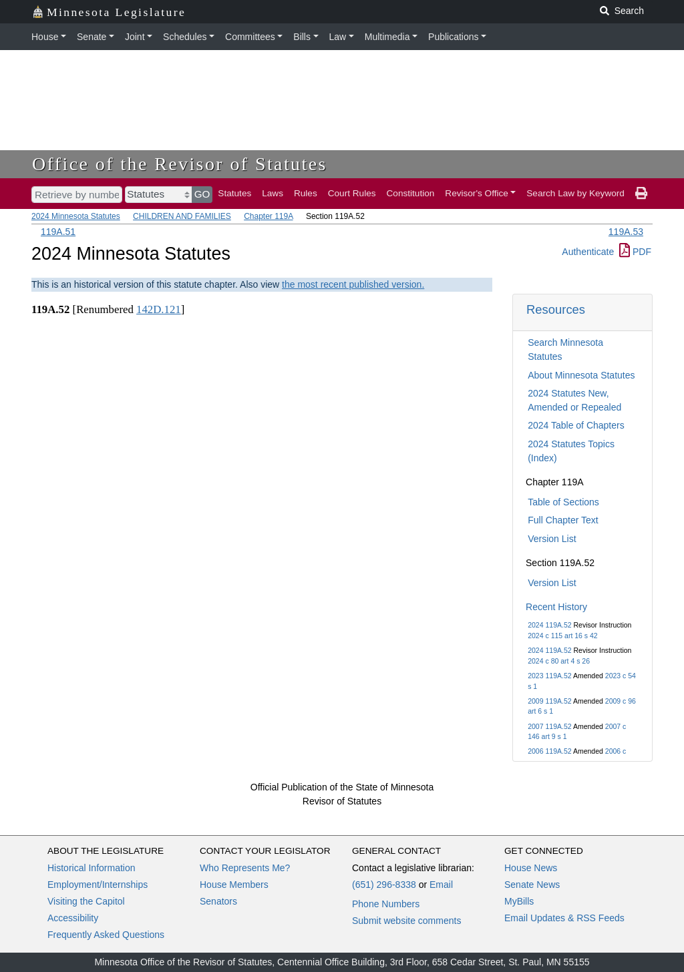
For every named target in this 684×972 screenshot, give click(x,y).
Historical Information (91, 868)
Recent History (556, 606)
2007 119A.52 (549, 726)
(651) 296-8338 (384, 884)
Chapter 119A (268, 216)
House (44, 36)
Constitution (411, 193)
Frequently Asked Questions (105, 934)
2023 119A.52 (549, 676)
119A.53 (626, 231)
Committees (250, 36)
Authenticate (588, 251)
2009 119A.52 (549, 701)
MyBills (519, 901)
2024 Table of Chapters (576, 425)
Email (441, 884)
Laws (272, 193)
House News (530, 868)
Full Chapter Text (563, 520)
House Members (234, 884)
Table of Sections (563, 502)
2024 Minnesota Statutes (75, 216)
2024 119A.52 (549, 625)
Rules (305, 193)
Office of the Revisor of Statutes (179, 164)
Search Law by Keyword (575, 193)
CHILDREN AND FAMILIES (182, 216)
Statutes (234, 193)
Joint (135, 36)
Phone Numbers (385, 904)
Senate (91, 36)
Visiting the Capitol (86, 901)
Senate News (532, 884)
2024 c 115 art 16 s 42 (563, 636)
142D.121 (158, 309)
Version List (552, 538)
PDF (635, 251)
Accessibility (72, 918)
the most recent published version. (353, 284)
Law (338, 36)
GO (202, 194)
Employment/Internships (97, 884)
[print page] (641, 194)
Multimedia (387, 36)
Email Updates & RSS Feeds (564, 918)
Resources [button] (555, 309)
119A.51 (58, 231)
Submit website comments (406, 920)
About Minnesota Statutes (581, 375)
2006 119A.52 (549, 751)
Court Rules (352, 193)
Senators (218, 901)
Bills (302, 36)
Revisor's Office (476, 193)
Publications (453, 36)
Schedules (184, 36)
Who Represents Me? (245, 868)
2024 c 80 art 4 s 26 (559, 661)
